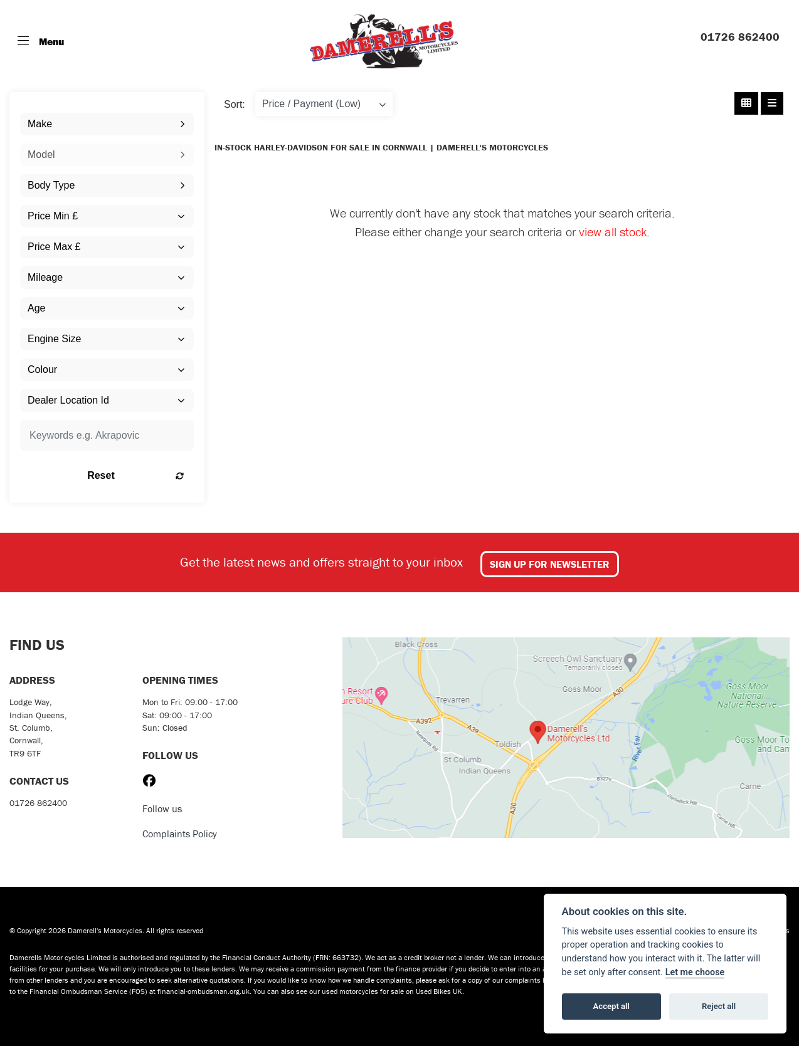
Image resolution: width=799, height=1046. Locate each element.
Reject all (719, 1006)
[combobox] (107, 124)
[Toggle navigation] (40, 41)
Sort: (234, 104)
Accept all (611, 1006)
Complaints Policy (179, 833)
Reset (135, 475)
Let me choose (695, 972)
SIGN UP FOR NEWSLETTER (550, 564)
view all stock (613, 231)
